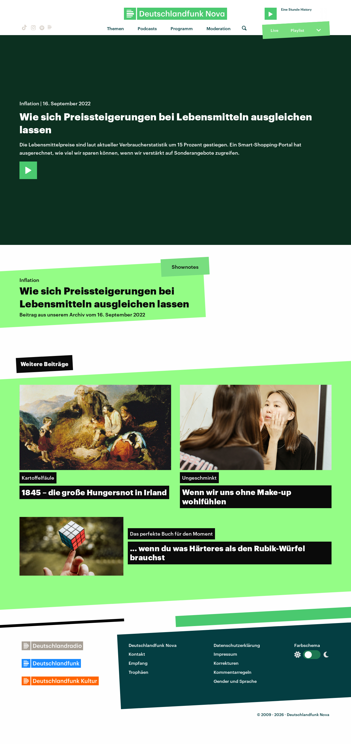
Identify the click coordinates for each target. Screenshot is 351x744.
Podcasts (147, 28)
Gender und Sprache (235, 681)
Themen (115, 28)
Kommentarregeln (232, 672)
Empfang (138, 663)
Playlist (297, 30)
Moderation (218, 28)
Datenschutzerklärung (237, 645)
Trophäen (138, 672)
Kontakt (137, 654)
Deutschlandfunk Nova (153, 645)
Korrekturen (226, 663)
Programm (182, 28)
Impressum (225, 654)
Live (274, 30)
